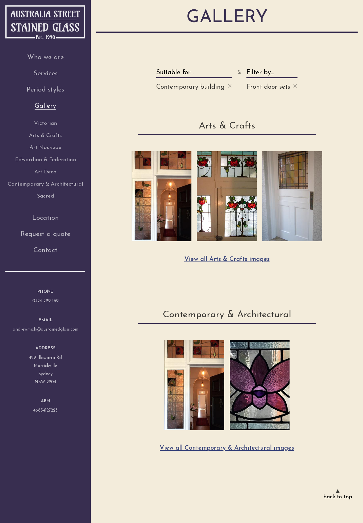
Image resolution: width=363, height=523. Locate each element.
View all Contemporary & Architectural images (227, 448)
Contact (45, 250)
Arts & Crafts (45, 135)
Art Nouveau (45, 147)
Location (45, 218)
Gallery (45, 106)
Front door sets (271, 86)
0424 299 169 (45, 301)
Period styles (45, 89)
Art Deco (45, 172)
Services (45, 73)
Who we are (45, 57)
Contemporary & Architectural (45, 184)
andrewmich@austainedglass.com (45, 329)
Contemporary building (194, 86)
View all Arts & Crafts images (227, 259)
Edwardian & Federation (45, 160)
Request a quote (45, 234)
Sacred (45, 196)
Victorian (45, 123)
